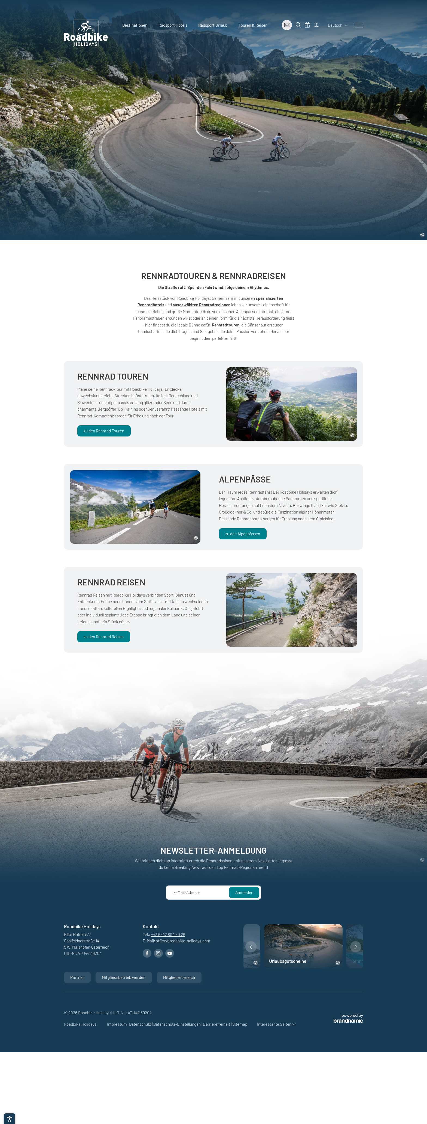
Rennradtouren (225, 324)
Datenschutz (140, 1024)
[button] (251, 946)
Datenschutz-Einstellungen (177, 1024)
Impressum (117, 1024)
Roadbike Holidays (80, 1024)
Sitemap (239, 1024)
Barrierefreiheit (217, 1024)
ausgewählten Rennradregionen (201, 304)
